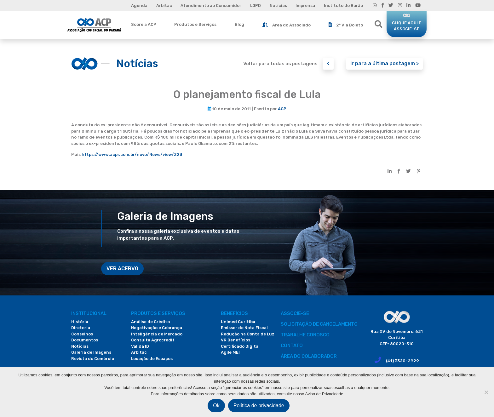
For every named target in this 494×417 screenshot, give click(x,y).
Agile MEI (230, 352)
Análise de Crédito (150, 321)
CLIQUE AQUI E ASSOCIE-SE (406, 25)
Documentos (84, 340)
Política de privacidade (258, 405)
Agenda (139, 5)
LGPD (255, 5)
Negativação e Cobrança (156, 327)
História (79, 321)
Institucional (88, 313)
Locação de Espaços (152, 358)
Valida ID (140, 346)
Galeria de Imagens (91, 352)
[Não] (486, 392)
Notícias (278, 5)
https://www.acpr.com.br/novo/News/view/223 (132, 154)
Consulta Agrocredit (153, 340)
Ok (216, 405)
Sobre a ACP (143, 24)
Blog (239, 24)
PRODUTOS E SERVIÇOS (158, 313)
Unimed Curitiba (238, 321)
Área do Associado (286, 25)
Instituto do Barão (343, 5)
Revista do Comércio (92, 358)
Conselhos (82, 334)
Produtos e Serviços (195, 24)
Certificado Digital (240, 346)
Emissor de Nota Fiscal (244, 327)
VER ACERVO (122, 268)
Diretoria (80, 327)
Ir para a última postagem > (384, 63)
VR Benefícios (235, 340)
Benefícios (234, 313)
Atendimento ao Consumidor (211, 5)
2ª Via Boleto (346, 25)
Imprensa (305, 5)
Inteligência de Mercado (156, 334)
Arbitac (164, 5)
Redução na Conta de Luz (247, 334)
